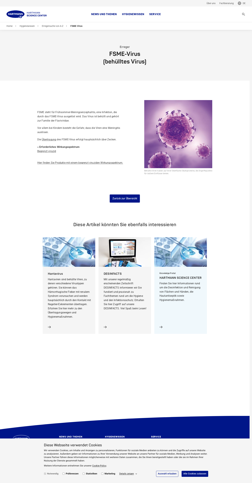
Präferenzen (72, 473)
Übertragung (49, 139)
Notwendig (53, 473)
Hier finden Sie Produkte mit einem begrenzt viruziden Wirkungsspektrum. (80, 162)
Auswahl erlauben (167, 473)
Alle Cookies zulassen (194, 473)
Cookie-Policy (99, 465)
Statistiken (91, 473)
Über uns (211, 3)
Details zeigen (126, 473)
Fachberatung (226, 3)
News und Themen (104, 14)
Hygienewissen (133, 14)
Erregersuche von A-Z (52, 26)
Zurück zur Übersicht (124, 198)
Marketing (109, 473)
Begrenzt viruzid (46, 151)
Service (155, 14)
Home (9, 26)
